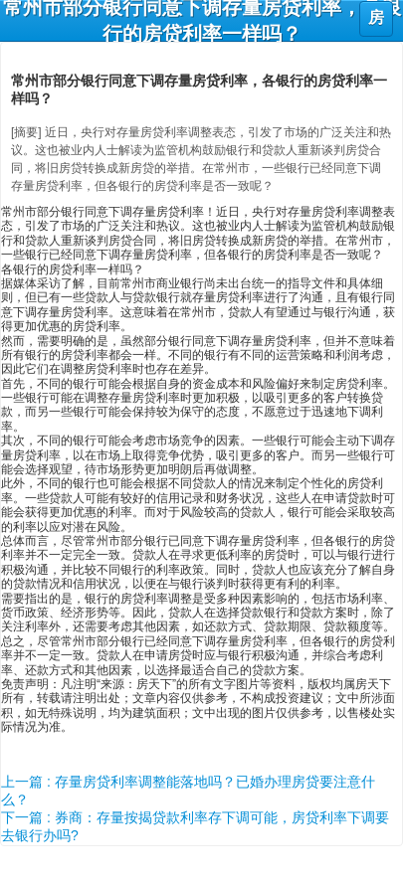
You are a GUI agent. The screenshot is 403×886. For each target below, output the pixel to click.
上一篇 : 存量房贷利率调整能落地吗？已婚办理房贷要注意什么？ (188, 790)
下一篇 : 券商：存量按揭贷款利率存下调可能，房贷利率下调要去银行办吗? (195, 826)
